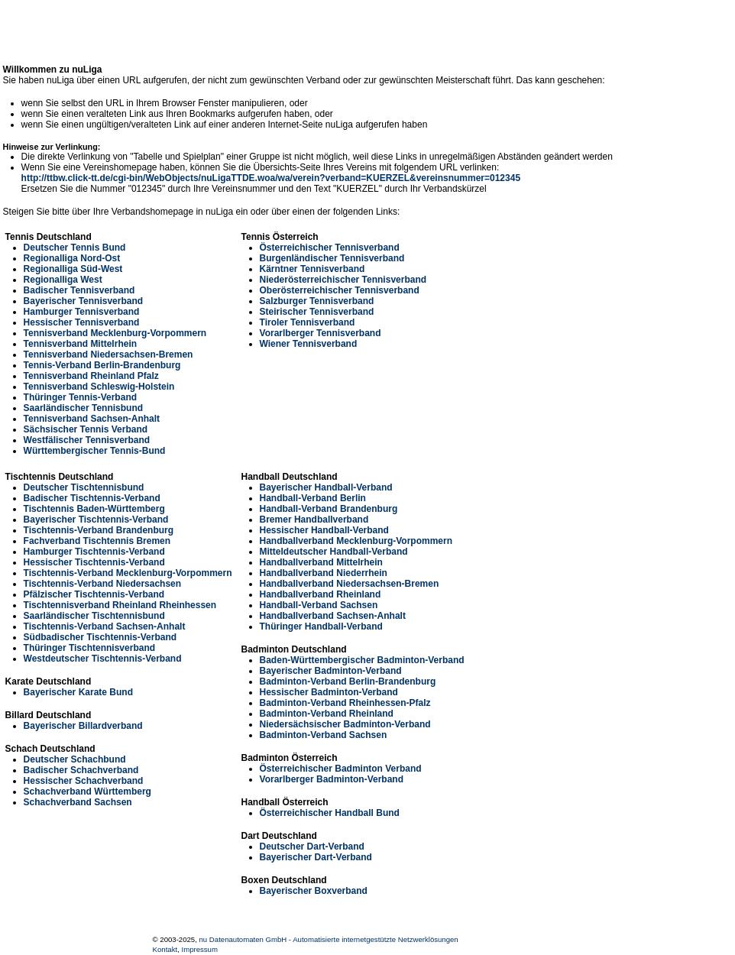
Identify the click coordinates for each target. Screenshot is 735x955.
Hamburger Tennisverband (82, 311)
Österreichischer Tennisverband (330, 247)
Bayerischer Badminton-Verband (331, 670)
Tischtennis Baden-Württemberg (94, 508)
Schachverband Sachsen (78, 802)
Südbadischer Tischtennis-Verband (100, 637)
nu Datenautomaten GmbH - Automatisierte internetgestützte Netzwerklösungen (328, 939)
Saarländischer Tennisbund (83, 408)
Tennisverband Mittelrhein (80, 343)
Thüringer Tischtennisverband (89, 648)
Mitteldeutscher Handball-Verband (334, 551)
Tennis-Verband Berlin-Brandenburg (102, 365)
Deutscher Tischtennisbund (84, 487)
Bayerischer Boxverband (314, 890)
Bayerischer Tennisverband (84, 301)
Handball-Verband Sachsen (319, 605)
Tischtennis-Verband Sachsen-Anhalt (105, 626)
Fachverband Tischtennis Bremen (97, 541)
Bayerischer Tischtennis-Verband (96, 519)
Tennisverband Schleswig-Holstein (99, 386)
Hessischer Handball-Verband (324, 530)
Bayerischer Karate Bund (78, 692)
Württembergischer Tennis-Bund (95, 450)
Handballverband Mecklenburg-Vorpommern (356, 541)
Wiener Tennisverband (309, 343)
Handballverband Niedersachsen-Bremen (349, 583)
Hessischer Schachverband (84, 780)
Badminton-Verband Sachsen (323, 735)
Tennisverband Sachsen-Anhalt (92, 418)
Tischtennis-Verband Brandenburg (98, 530)
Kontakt (165, 949)
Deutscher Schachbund (75, 759)
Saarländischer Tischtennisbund (94, 615)
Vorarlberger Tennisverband (320, 333)
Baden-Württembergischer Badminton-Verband (362, 660)
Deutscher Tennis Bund (75, 247)
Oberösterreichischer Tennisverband (339, 290)
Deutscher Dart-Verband (312, 846)
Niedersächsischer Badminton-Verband (345, 724)
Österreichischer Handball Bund (330, 813)
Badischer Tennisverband (79, 290)
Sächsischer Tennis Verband (86, 429)
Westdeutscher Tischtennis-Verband (103, 658)
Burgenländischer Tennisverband (332, 258)
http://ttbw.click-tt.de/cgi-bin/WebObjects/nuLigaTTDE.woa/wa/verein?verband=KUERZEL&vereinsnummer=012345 (270, 178)
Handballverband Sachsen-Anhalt (333, 615)
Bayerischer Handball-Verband (326, 487)
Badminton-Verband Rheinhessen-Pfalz (345, 703)
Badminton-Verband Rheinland (326, 713)
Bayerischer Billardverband (83, 725)
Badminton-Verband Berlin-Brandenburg (348, 681)
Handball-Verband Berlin (313, 498)
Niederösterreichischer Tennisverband (343, 279)
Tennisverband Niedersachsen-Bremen (108, 354)
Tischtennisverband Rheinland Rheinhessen (120, 605)
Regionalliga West (63, 279)
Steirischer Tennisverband (317, 311)
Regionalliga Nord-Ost (72, 258)
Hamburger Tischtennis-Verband (94, 551)
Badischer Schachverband (81, 770)
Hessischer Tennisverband (82, 322)
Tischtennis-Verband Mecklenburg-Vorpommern (128, 573)
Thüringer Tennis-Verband (80, 397)
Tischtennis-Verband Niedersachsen (103, 583)
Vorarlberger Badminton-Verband (331, 779)
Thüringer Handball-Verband (321, 626)
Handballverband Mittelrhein (321, 562)
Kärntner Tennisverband (312, 269)
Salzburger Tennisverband (317, 301)
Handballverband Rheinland (320, 594)
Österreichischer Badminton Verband (341, 768)
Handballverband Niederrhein (323, 573)
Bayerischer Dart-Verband (316, 857)
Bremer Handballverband (314, 519)
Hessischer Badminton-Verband (329, 692)
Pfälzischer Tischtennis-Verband (94, 594)
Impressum (199, 949)
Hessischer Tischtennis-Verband (94, 562)
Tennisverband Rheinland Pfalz (91, 376)
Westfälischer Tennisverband (87, 440)
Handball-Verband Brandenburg (329, 508)
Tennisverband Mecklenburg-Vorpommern (115, 333)
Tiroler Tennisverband (307, 322)
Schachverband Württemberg (87, 791)
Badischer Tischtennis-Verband (92, 498)
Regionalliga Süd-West (73, 269)
